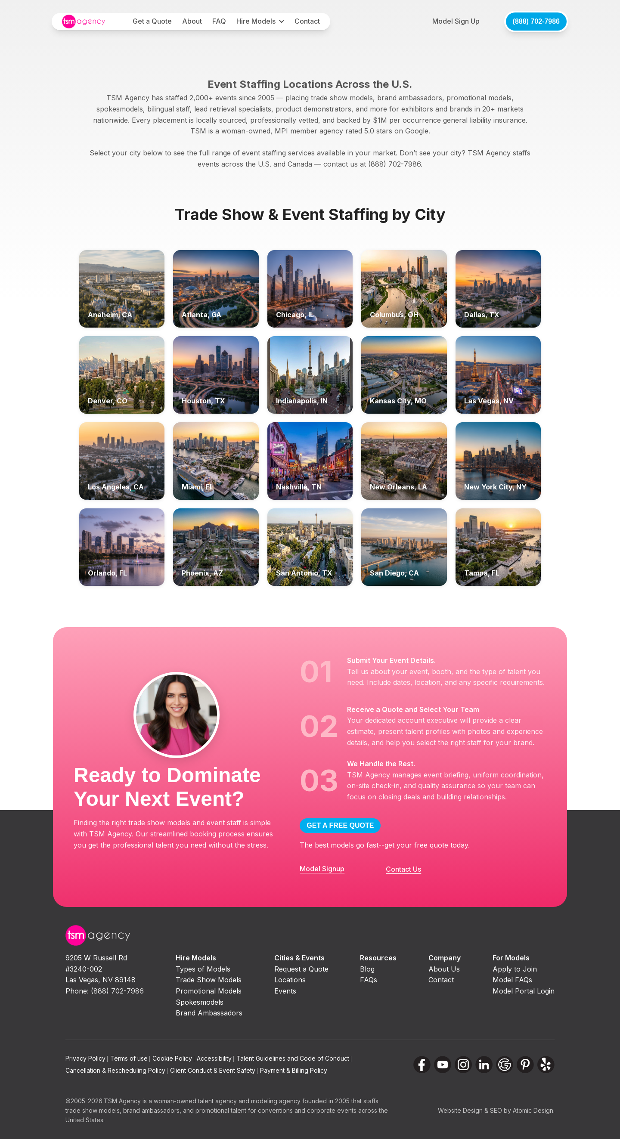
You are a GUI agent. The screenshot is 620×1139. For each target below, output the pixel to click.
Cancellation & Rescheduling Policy (116, 1070)
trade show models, (93, 1110)
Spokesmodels (199, 1002)
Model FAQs (512, 979)
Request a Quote (301, 969)
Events (285, 991)
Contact (307, 21)
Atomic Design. (534, 1110)
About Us (444, 969)
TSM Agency (122, 1101)
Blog (367, 969)
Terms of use (130, 1058)
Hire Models (256, 21)
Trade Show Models (209, 979)
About (192, 21)
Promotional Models (209, 991)
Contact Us (403, 869)
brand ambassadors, (152, 1110)
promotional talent (220, 1110)
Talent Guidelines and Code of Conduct (293, 1058)
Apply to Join (515, 969)
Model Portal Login (524, 991)
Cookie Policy (173, 1058)
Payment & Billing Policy (293, 1070)
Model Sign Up (456, 21)
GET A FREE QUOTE (340, 825)
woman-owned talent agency (195, 1101)
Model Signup (322, 868)
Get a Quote (152, 21)
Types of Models (203, 969)
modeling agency (276, 1101)
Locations (290, 979)
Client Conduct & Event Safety (213, 1070)
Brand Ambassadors (209, 1013)
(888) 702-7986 (536, 21)
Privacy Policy (86, 1058)
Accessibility (215, 1058)
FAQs (368, 979)
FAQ (219, 21)
